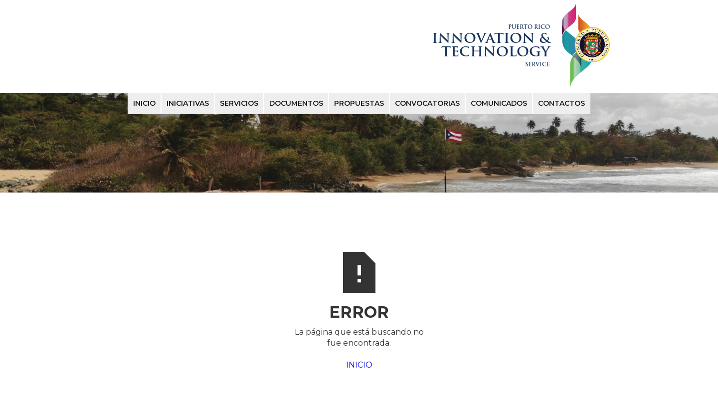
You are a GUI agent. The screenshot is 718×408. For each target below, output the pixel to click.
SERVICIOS (239, 103)
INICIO (359, 365)
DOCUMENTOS (296, 103)
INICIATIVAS (188, 103)
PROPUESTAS (359, 103)
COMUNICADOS (499, 103)
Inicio (144, 103)
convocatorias (427, 103)
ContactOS (561, 103)
